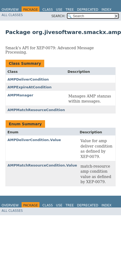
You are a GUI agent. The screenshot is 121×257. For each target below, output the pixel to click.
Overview (10, 10)
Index (107, 10)
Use (59, 10)
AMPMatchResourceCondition (36, 110)
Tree (70, 10)
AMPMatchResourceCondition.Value (42, 165)
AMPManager (20, 95)
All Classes (12, 15)
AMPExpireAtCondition (29, 87)
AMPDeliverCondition (28, 79)
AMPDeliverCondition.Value (34, 140)
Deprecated (87, 10)
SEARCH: (58, 16)
